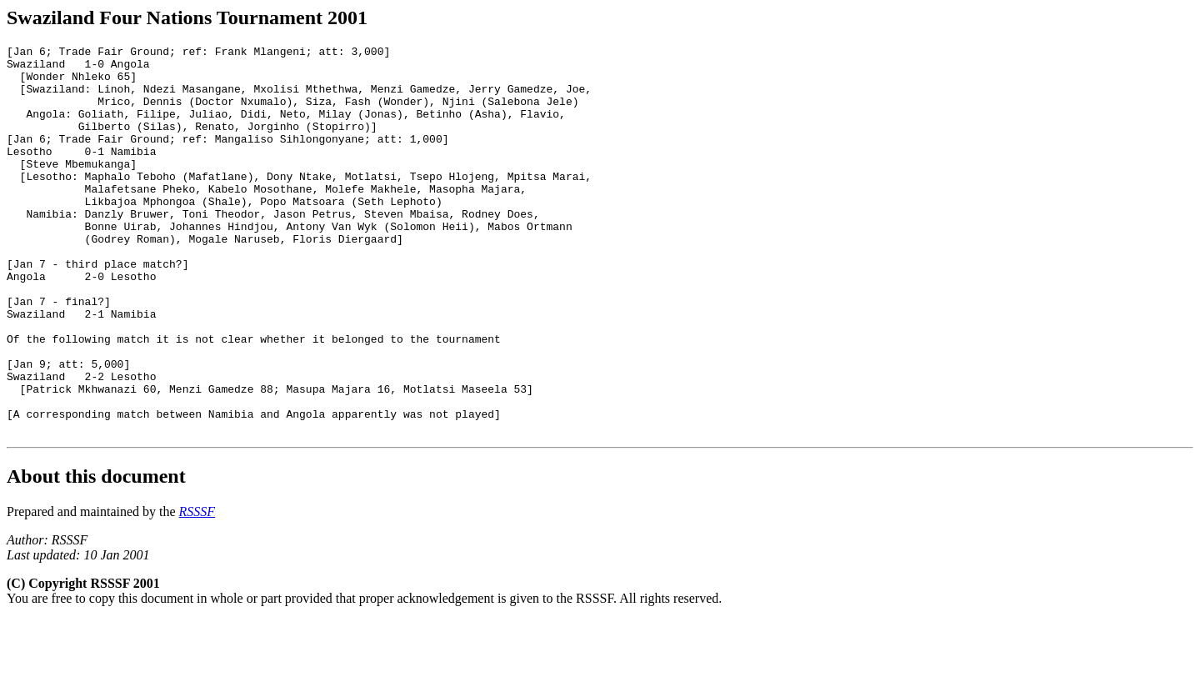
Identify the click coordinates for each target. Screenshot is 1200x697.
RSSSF (197, 589)
